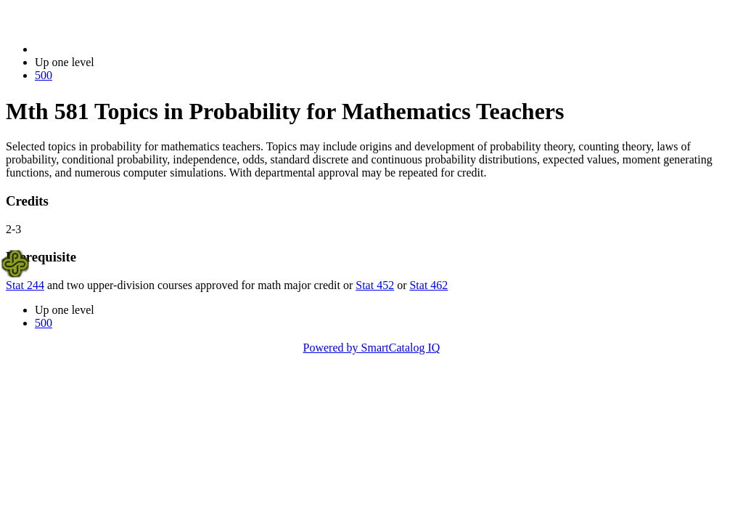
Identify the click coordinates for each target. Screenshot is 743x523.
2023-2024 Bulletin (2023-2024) (110, 49)
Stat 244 (25, 285)
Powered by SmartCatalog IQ (371, 347)
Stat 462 (428, 285)
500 (43, 75)
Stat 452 (375, 285)
